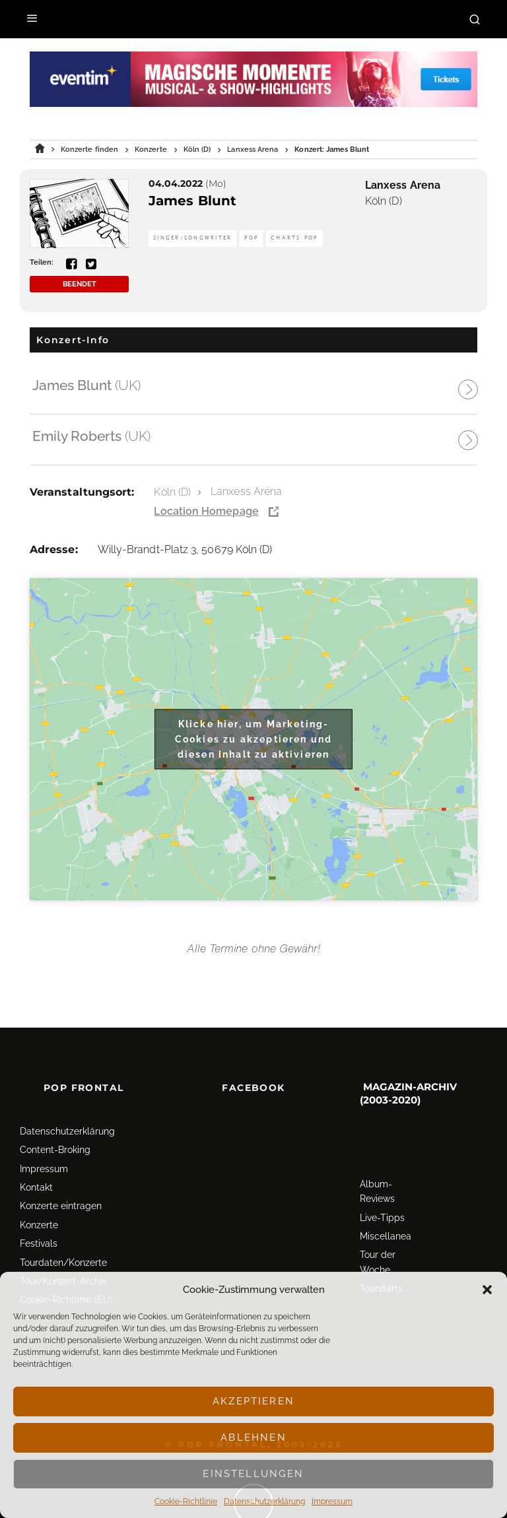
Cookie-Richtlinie (185, 1501)
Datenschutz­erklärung (264, 1501)
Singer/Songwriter (192, 238)
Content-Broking (55, 1149)
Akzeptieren (253, 1401)
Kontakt (36, 1187)
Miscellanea (385, 1236)
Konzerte (39, 1225)
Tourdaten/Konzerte (63, 1262)
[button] (487, 1289)
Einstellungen (253, 1474)
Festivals (38, 1243)
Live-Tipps (382, 1217)
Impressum (332, 1501)
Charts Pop (294, 238)
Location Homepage (206, 511)
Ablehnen (253, 1437)
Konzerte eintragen (61, 1206)
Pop (251, 238)
